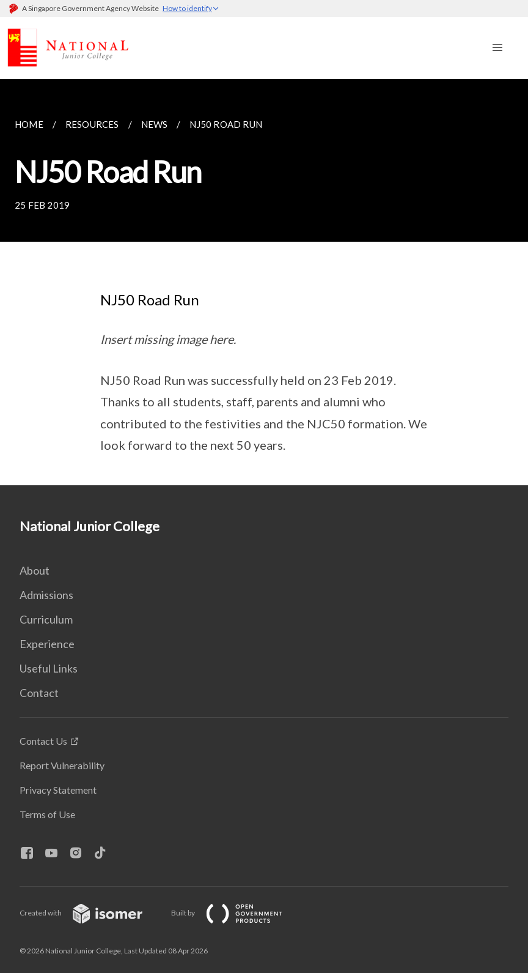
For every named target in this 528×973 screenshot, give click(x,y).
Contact (39, 692)
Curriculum (46, 619)
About (35, 570)
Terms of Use (47, 814)
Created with (91, 912)
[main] (264, 282)
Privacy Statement (58, 790)
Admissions (46, 595)
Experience (47, 644)
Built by (236, 912)
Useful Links (49, 668)
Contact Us (43, 741)
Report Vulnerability (62, 765)
